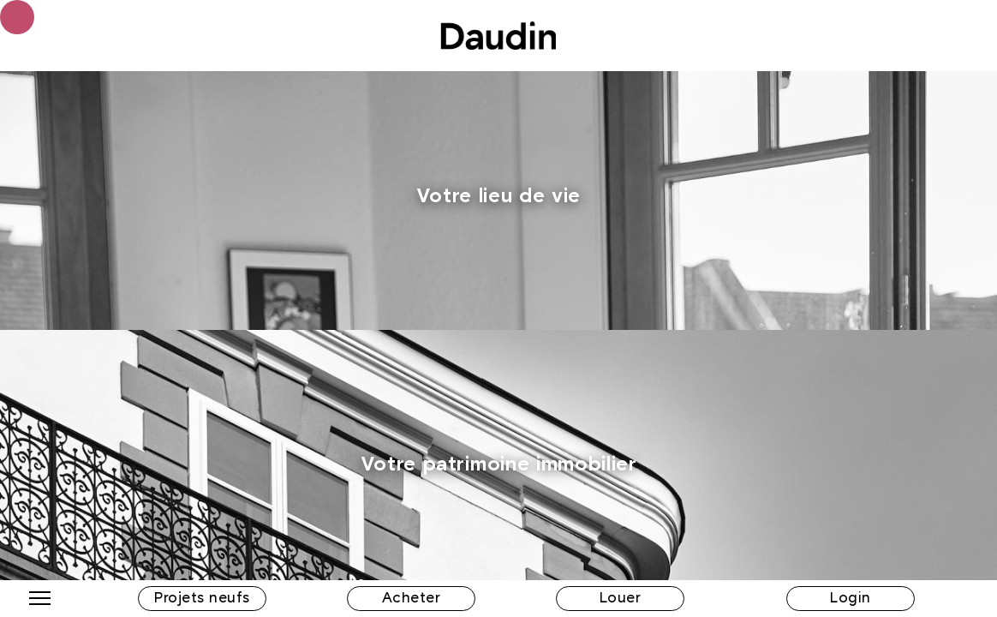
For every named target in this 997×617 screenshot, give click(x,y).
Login (850, 598)
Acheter (411, 598)
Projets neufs (202, 598)
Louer (621, 598)
